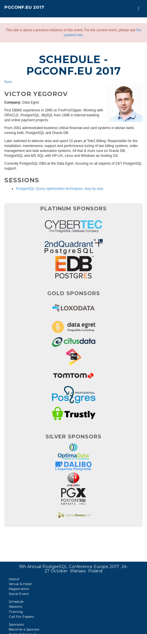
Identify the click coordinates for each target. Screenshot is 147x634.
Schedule (16, 601)
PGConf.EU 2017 (24, 7)
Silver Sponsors (73, 436)
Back (8, 82)
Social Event (19, 593)
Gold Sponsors (73, 293)
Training (16, 611)
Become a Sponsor (24, 629)
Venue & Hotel (20, 584)
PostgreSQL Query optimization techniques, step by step (59, 189)
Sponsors (16, 624)
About (14, 579)
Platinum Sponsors (73, 208)
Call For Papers (21, 616)
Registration (19, 589)
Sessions (15, 606)
